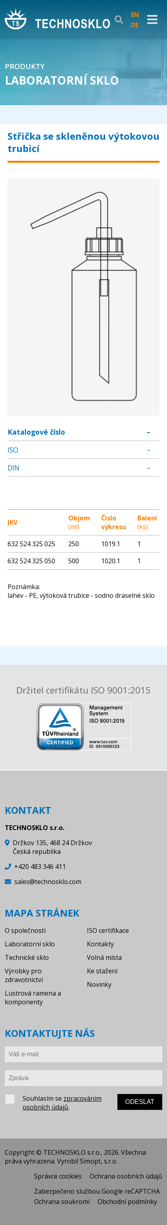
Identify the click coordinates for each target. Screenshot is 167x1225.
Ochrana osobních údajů (126, 1176)
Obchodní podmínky (127, 1201)
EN (135, 14)
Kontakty (100, 944)
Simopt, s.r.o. (98, 1161)
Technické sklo (27, 957)
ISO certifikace (108, 930)
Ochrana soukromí (62, 1201)
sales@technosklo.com (47, 881)
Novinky (99, 984)
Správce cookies (58, 1176)
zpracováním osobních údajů (62, 1102)
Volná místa (104, 957)
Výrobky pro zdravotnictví (24, 975)
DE (134, 25)
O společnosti (25, 930)
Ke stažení (102, 971)
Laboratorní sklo (30, 944)
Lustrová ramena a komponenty (33, 997)
